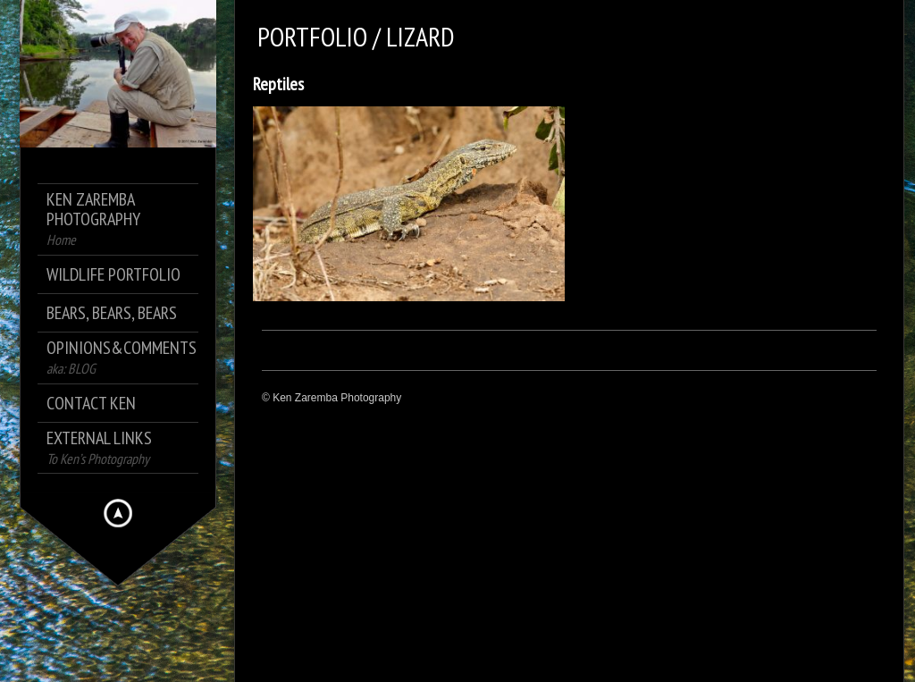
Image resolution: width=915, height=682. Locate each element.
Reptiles (278, 84)
